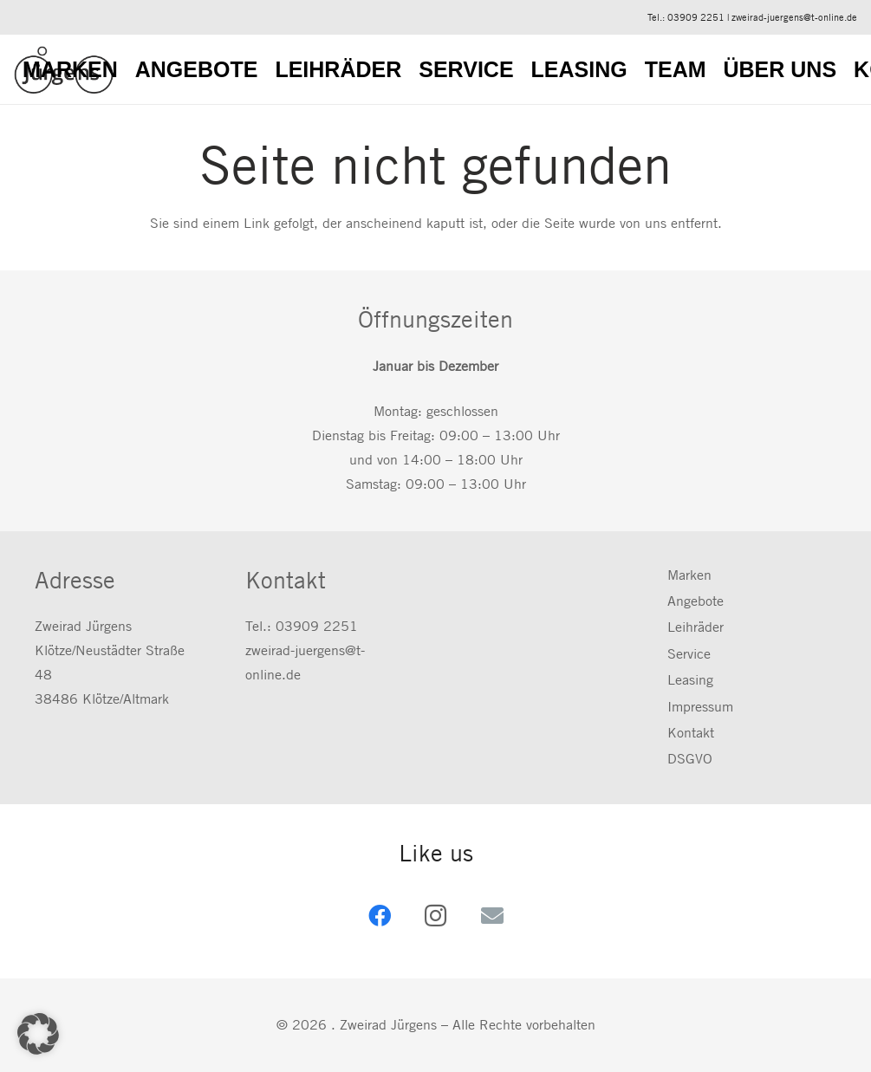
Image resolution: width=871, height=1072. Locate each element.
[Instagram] (435, 915)
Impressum (700, 706)
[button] (38, 1034)
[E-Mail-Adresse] (492, 915)
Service (689, 654)
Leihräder (695, 627)
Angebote (695, 601)
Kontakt (690, 732)
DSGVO (689, 758)
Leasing (690, 680)
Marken (689, 575)
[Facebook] (379, 915)
